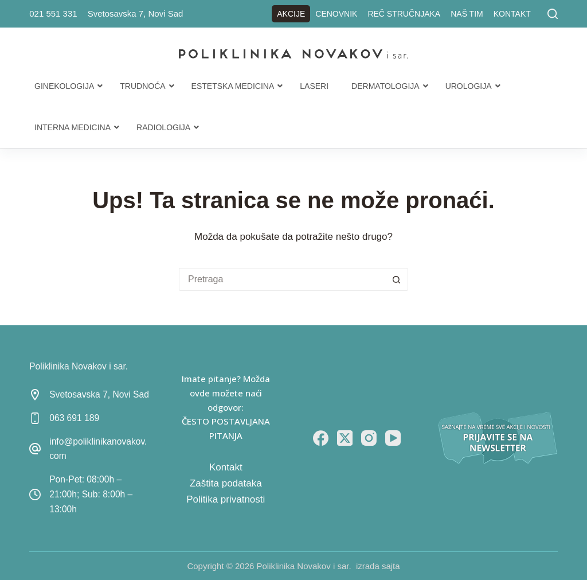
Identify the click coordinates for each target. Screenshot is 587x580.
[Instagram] (369, 438)
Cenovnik (336, 13)
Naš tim (467, 13)
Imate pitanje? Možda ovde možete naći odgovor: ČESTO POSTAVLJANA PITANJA (226, 407)
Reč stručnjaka (403, 13)
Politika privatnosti (225, 499)
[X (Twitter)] (345, 438)
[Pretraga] (552, 14)
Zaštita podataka (226, 483)
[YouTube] (393, 438)
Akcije (291, 13)
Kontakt (512, 13)
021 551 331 (53, 13)
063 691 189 (74, 418)
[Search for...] (282, 279)
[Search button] (396, 279)
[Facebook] (320, 438)
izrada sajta (378, 566)
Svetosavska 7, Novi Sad (135, 13)
